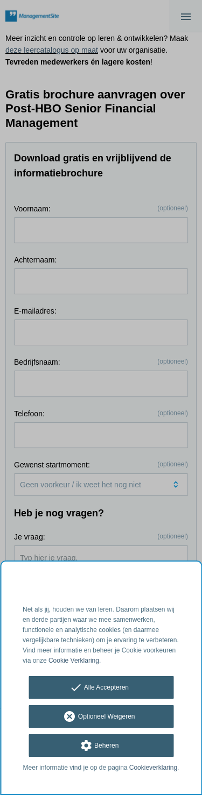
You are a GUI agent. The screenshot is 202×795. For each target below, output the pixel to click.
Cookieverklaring (153, 767)
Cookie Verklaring (73, 660)
